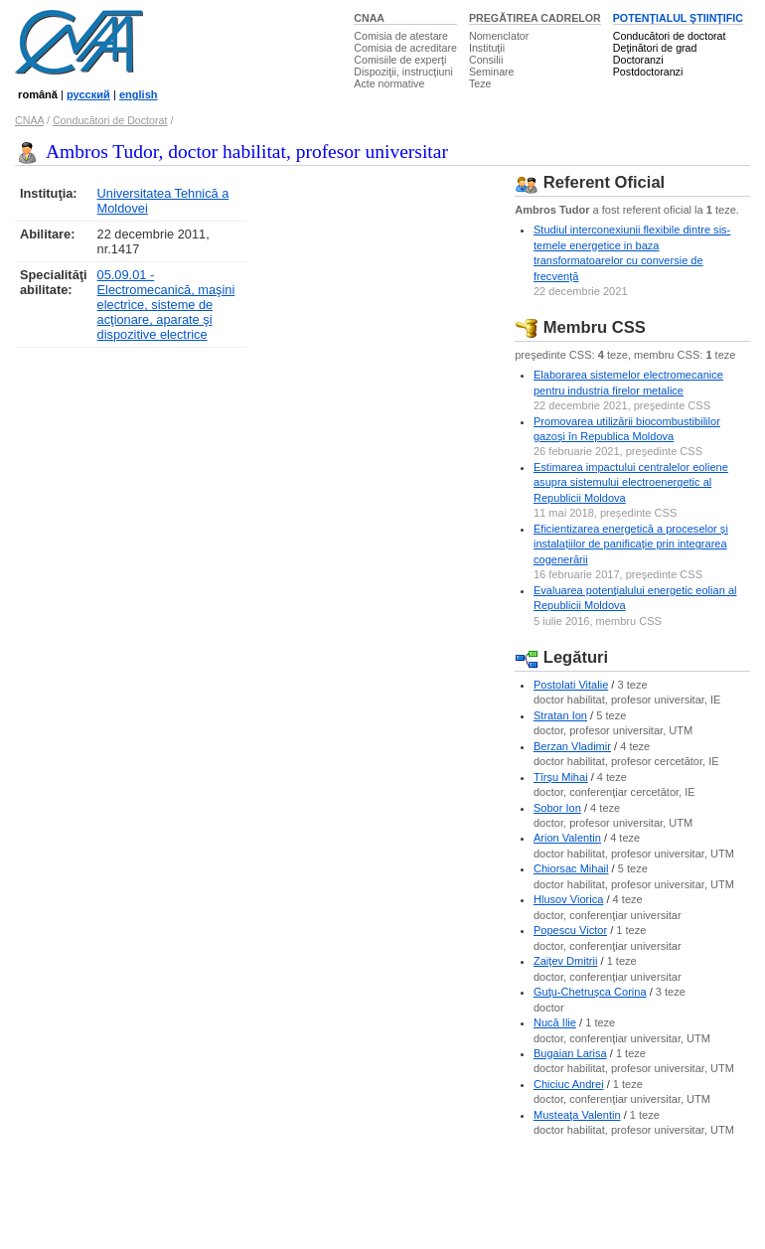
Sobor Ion (557, 808)
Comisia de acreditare (405, 48)
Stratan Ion (560, 715)
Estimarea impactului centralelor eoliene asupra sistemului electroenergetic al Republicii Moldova (631, 482)
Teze (480, 83)
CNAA (369, 18)
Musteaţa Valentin (577, 1115)
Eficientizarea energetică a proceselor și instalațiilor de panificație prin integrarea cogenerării (631, 544)
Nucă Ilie (555, 1022)
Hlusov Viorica (568, 899)
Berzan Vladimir (572, 746)
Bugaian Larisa (570, 1053)
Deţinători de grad (655, 48)
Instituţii (487, 48)
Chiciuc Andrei (569, 1084)
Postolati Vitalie (571, 685)
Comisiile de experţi (400, 60)
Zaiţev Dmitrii (565, 961)
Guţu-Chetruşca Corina (590, 992)
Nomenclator (499, 36)
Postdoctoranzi (648, 72)
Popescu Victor (570, 930)
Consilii (486, 60)
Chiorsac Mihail (571, 868)
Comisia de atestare (401, 36)
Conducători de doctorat (669, 36)
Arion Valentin (567, 838)
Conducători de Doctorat (110, 120)
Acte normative (389, 83)
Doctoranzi (638, 60)
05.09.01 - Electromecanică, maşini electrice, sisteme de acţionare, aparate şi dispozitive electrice (166, 304)
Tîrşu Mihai (561, 777)
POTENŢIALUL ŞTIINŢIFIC (678, 18)
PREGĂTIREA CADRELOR (535, 18)
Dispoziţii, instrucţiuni (403, 72)
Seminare (492, 72)
